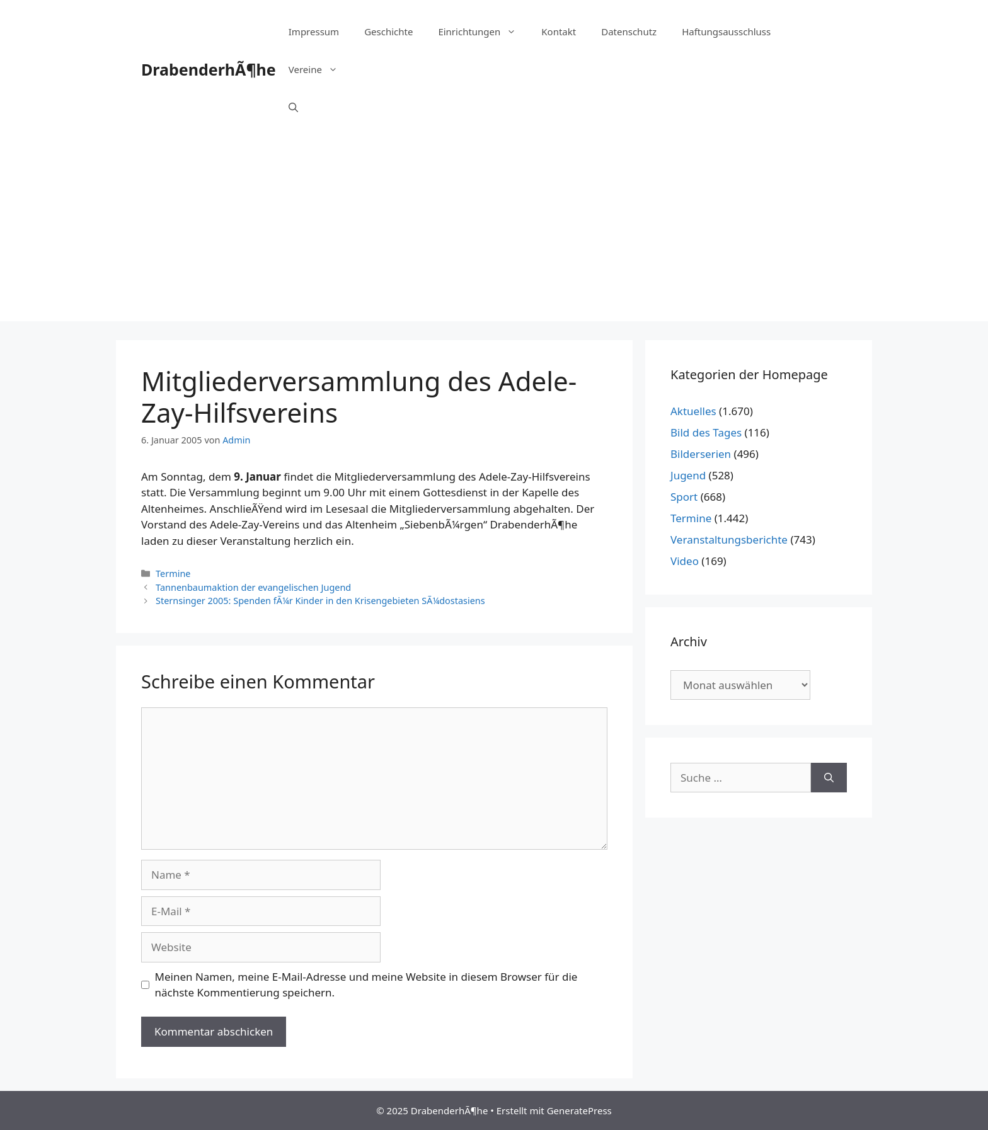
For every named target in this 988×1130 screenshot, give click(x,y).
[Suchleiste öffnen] (293, 107)
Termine (173, 573)
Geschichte (388, 31)
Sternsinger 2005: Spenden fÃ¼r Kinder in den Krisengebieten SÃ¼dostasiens (320, 601)
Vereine (319, 69)
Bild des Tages (706, 432)
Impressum (314, 31)
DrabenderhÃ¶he (208, 69)
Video (684, 561)
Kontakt (558, 31)
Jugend (688, 475)
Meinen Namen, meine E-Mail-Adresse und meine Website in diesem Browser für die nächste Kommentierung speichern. (366, 984)
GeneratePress (579, 1110)
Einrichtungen (483, 31)
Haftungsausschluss (726, 31)
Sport (684, 496)
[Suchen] (829, 778)
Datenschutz (629, 31)
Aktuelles (693, 411)
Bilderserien (700, 454)
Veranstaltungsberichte (729, 539)
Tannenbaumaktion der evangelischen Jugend (253, 587)
